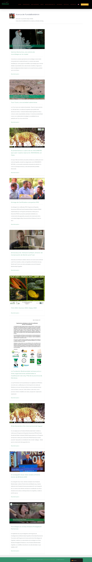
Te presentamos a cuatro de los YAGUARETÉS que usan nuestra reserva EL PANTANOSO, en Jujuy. (26, 153)
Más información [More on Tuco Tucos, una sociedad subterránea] (15, 122)
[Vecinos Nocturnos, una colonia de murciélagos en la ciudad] (27, 39)
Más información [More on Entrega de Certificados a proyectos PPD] (15, 224)
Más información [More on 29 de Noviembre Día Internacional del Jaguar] (15, 446)
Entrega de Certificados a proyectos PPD (25, 202)
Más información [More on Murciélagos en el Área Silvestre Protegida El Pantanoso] (15, 551)
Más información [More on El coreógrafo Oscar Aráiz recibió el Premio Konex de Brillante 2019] (15, 496)
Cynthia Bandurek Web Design (49, 559)
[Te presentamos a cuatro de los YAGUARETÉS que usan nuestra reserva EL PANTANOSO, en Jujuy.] (27, 138)
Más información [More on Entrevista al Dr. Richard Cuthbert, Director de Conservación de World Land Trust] (15, 270)
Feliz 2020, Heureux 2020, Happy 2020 (24, 308)
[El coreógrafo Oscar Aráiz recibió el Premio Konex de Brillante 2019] (27, 461)
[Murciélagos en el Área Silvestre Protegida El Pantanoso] (27, 513)
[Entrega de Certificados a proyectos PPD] (27, 188)
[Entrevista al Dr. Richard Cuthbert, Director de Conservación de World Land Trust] (27, 240)
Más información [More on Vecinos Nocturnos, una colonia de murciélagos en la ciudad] (15, 74)
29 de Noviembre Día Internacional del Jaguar (26, 426)
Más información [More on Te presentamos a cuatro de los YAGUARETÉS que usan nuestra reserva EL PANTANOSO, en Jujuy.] (15, 172)
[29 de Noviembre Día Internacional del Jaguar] (27, 413)
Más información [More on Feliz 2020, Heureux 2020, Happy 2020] (15, 313)
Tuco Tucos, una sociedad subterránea (24, 102)
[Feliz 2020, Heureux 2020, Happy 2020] (27, 290)
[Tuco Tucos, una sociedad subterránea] (27, 89)
